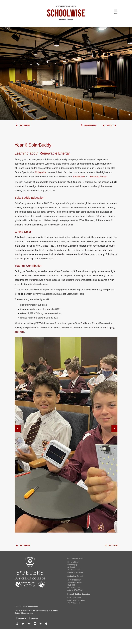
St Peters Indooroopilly (39, 610)
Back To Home (23, 125)
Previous (89, 125)
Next (109, 125)
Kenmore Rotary (98, 176)
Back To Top (111, 545)
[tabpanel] (66, 73)
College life (40, 172)
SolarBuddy (79, 176)
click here (19, 332)
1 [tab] (129, 114)
